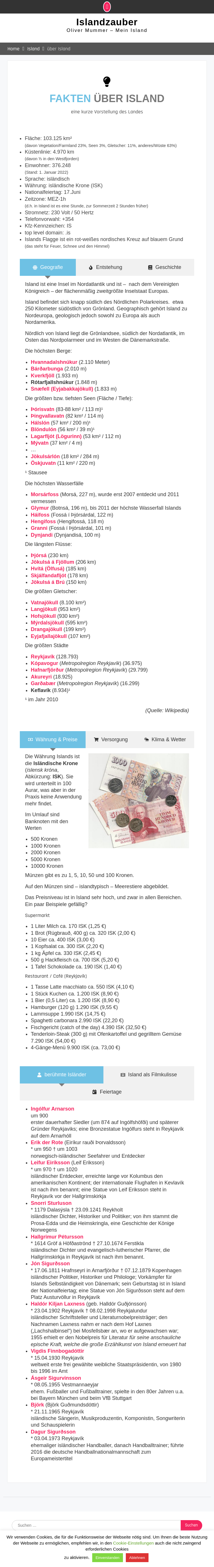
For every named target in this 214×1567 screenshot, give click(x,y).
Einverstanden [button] (107, 1557)
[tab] (48, 267)
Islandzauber (107, 22)
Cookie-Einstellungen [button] (133, 1543)
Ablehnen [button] (137, 1557)
